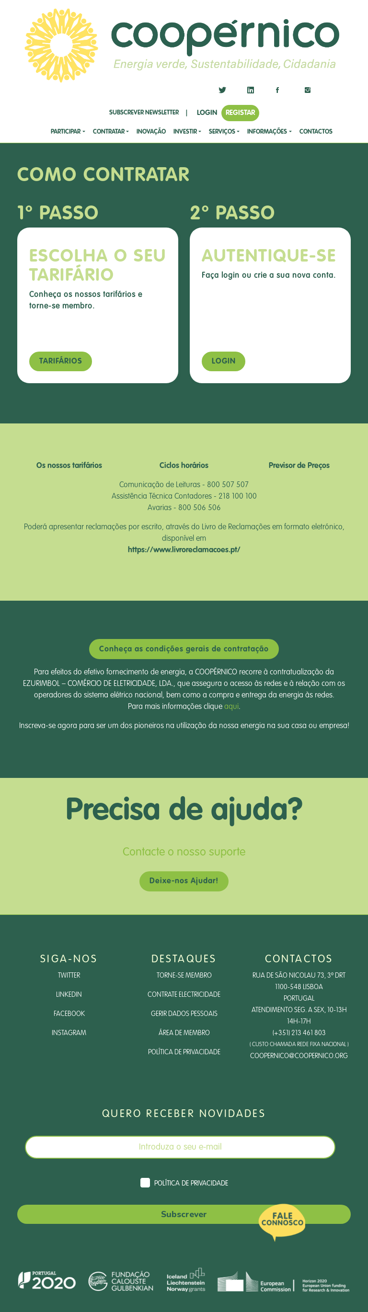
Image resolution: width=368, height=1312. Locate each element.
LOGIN (207, 112)
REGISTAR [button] (240, 112)
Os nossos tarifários (69, 466)
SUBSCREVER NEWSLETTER (144, 113)
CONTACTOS (316, 132)
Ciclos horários (184, 466)
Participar (65, 132)
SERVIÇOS (222, 132)
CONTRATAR (109, 132)
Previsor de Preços (299, 466)
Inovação (151, 132)
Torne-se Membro (184, 975)
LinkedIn (69, 995)
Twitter (69, 975)
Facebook (69, 1014)
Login (224, 361)
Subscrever (184, 1214)
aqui (231, 707)
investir (185, 132)
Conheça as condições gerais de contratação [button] (184, 649)
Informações (267, 132)
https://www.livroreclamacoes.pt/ (184, 550)
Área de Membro (184, 1033)
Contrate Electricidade (184, 995)
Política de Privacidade (184, 1052)
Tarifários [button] (60, 361)
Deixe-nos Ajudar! (184, 881)
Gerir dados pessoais (184, 1014)
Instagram (69, 1033)
